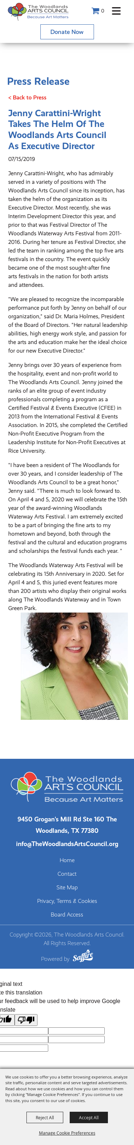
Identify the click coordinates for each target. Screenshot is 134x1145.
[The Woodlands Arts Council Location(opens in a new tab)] (67, 824)
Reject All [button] (45, 1117)
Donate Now (67, 31)
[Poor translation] (26, 1020)
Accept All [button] (89, 1117)
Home (67, 860)
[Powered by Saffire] (83, 956)
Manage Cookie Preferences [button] (67, 1133)
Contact (67, 874)
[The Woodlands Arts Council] (38, 11)
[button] (116, 11)
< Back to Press (27, 97)
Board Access (67, 914)
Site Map (67, 887)
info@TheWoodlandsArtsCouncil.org (67, 843)
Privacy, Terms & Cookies (67, 901)
